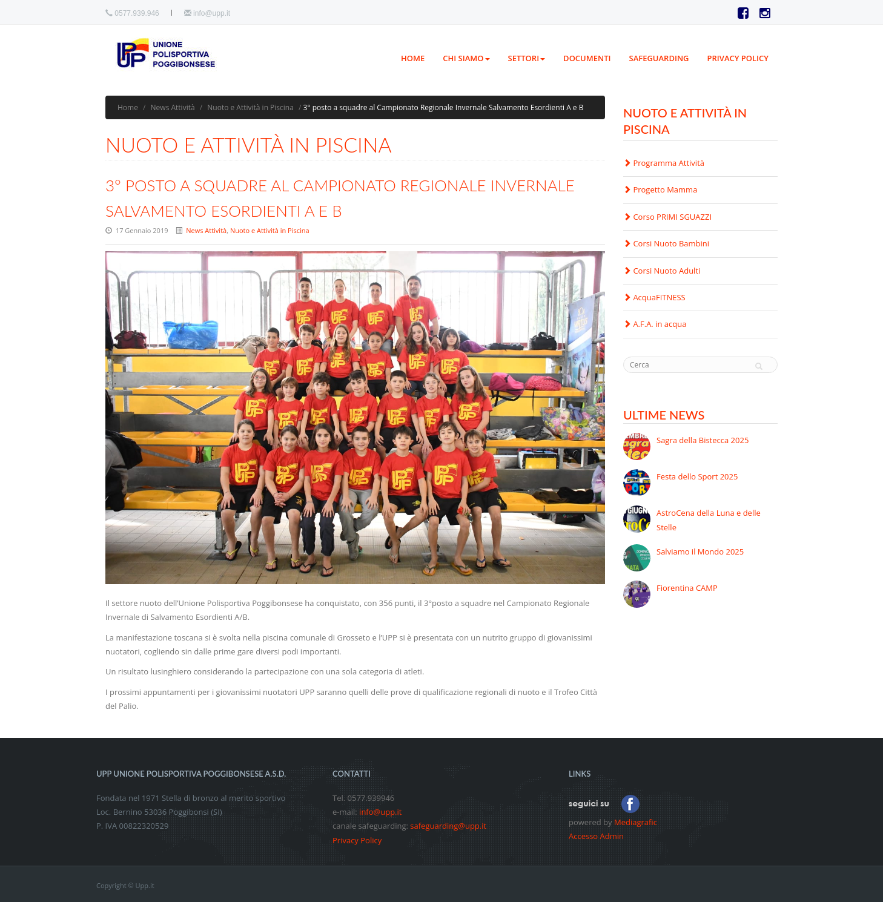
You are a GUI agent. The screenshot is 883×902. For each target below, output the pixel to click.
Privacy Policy (357, 840)
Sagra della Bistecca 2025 (702, 440)
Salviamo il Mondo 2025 (700, 551)
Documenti (586, 58)
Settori (527, 58)
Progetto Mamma (660, 189)
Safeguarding (659, 58)
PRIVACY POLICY (738, 58)
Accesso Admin (596, 836)
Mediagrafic (635, 822)
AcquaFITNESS (654, 297)
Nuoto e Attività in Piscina (250, 107)
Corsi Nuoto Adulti (661, 270)
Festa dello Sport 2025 (697, 476)
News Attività (173, 107)
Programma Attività (663, 162)
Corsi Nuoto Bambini (666, 243)
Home (413, 58)
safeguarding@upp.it (448, 825)
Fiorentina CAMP (687, 587)
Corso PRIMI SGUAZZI (667, 216)
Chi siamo (466, 58)
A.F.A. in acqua (654, 323)
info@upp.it (211, 13)
